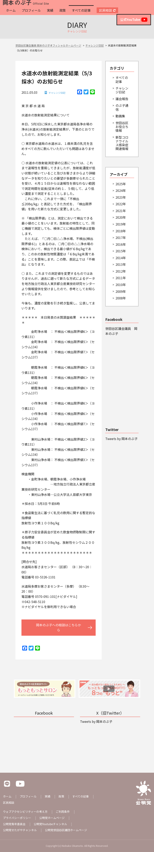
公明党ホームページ (52, 818)
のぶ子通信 (122, 107)
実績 (50, 10)
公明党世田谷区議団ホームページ (66, 830)
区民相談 (105, 10)
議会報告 (122, 98)
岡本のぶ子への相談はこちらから (58, 627)
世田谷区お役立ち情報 (122, 126)
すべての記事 (81, 10)
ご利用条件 (63, 812)
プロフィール (31, 10)
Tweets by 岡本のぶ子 (121, 438)
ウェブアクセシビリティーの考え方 (25, 812)
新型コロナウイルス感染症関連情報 (122, 143)
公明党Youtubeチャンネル (50, 824)
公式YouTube (133, 20)
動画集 (120, 116)
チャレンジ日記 (57, 92)
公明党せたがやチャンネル (20, 830)
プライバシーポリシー (17, 818)
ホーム (11, 10)
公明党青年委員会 (14, 824)
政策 (62, 10)
